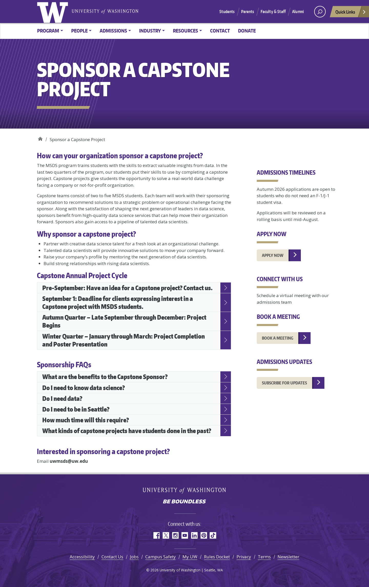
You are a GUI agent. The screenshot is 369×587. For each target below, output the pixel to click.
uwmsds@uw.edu (69, 461)
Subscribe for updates (284, 382)
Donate (247, 30)
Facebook (156, 535)
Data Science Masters (40, 138)
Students (226, 11)
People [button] (79, 30)
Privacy (244, 557)
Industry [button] (150, 30)
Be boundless (184, 502)
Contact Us (112, 557)
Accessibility (82, 557)
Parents (247, 11)
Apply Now (272, 255)
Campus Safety (160, 557)
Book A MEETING (277, 338)
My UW (189, 557)
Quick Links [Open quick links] (350, 13)
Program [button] (48, 30)
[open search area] (320, 11)
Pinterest (203, 535)
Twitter (165, 535)
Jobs (134, 557)
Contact (220, 30)
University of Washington (53, 11)
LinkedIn (194, 535)
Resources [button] (185, 30)
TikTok (213, 535)
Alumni (298, 11)
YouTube (184, 535)
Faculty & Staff (273, 11)
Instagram (175, 535)
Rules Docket (217, 557)
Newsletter (288, 557)
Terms (264, 557)
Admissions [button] (113, 30)
